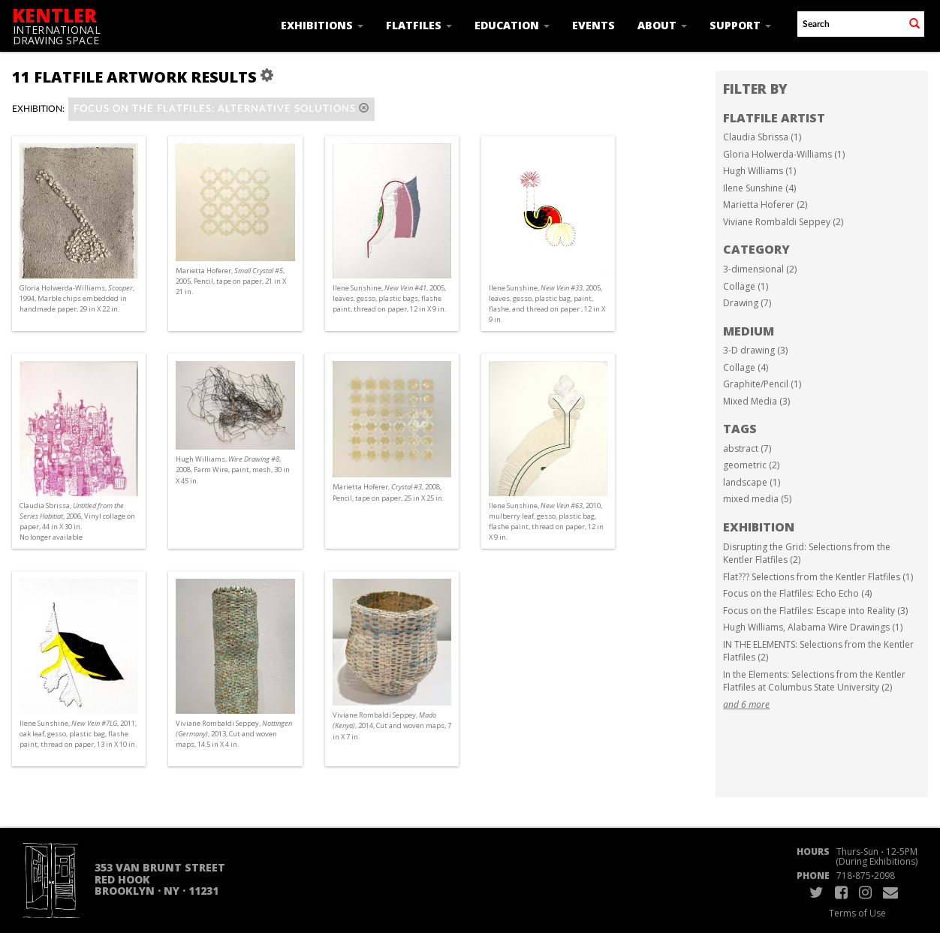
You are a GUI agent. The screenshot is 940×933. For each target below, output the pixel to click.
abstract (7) (747, 448)
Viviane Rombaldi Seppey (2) (783, 221)
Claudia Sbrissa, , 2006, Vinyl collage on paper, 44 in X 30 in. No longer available (77, 522)
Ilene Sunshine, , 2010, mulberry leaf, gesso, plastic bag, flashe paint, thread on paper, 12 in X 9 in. (546, 522)
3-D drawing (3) (755, 350)
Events (593, 25)
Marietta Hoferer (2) (765, 204)
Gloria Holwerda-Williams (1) (784, 154)
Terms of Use (857, 913)
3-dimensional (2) (760, 269)
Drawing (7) (747, 302)
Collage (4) (745, 367)
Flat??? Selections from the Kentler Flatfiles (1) (818, 576)
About (662, 25)
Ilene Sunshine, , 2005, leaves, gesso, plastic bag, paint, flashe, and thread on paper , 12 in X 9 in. (547, 304)
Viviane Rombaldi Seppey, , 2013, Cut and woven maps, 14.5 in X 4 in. (234, 733)
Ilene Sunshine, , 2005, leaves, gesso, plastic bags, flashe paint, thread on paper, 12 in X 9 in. (389, 298)
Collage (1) (745, 286)
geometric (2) (751, 465)
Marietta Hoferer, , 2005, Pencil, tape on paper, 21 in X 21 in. (231, 281)
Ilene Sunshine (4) (759, 188)
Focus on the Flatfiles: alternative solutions (221, 108)
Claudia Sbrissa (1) (762, 137)
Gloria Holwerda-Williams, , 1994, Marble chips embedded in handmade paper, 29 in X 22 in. (77, 298)
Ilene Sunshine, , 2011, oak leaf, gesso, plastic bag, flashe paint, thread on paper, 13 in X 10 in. (78, 733)
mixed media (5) (757, 498)
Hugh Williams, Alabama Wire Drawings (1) (812, 627)
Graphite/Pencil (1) (762, 384)
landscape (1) (751, 482)
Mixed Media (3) (756, 401)
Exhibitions (322, 25)
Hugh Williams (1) (759, 170)
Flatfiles (419, 25)
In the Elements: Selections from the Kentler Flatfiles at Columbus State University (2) (814, 681)
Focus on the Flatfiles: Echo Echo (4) (797, 593)
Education (512, 25)
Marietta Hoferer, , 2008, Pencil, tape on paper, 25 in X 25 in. (388, 492)
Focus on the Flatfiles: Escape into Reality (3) (815, 610)
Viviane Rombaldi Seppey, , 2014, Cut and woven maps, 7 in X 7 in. (392, 725)
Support (740, 25)
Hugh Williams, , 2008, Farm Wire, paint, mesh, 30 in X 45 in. (233, 469)
